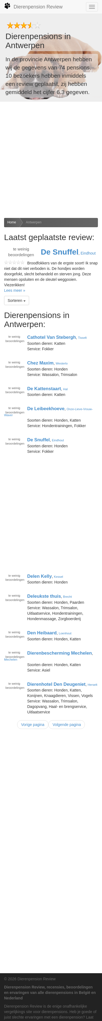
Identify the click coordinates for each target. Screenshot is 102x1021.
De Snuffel (59, 252)
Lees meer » (14, 290)
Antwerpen (33, 222)
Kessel (58, 576)
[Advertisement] (51, 160)
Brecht (67, 596)
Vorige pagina (33, 724)
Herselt (92, 684)
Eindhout (88, 253)
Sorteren (17, 300)
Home (11, 222)
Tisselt (82, 337)
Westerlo (62, 363)
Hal (65, 388)
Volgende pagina (66, 724)
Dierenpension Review (33, 6)
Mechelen (10, 659)
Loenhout (65, 633)
